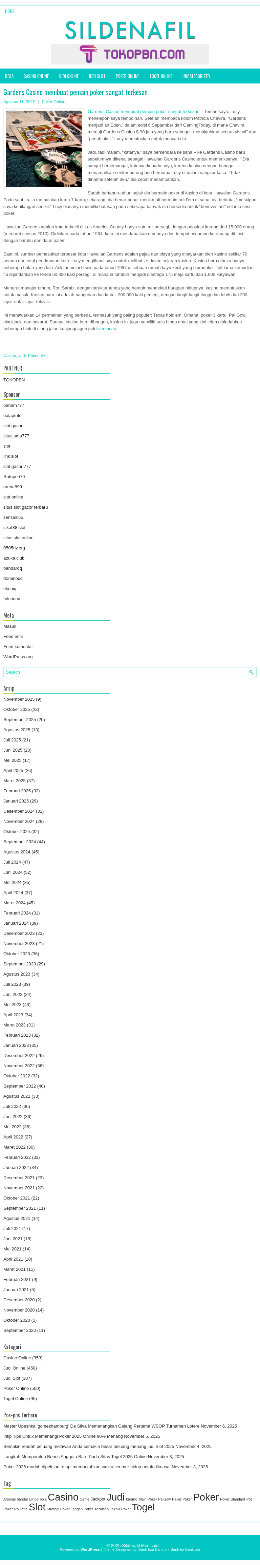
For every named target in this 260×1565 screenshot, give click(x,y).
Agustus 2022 (16, 1096)
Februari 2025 (17, 790)
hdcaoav (11, 598)
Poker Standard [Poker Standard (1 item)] (232, 1499)
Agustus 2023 (16, 974)
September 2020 (19, 1330)
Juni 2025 (12, 750)
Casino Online (36, 76)
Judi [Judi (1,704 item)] (116, 1497)
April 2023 (13, 1014)
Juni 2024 (12, 872)
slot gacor (12, 425)
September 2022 (19, 1086)
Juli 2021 (12, 1228)
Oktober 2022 (16, 1075)
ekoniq (9, 588)
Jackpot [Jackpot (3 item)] (98, 1499)
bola (9, 76)
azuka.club (13, 558)
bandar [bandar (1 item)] (22, 1499)
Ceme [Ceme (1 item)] (84, 1499)
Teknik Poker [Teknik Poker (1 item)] (120, 1509)
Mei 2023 (12, 1004)
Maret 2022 (14, 1147)
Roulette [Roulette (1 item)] (20, 1509)
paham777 (13, 405)
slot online (13, 496)
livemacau (106, 328)
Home (9, 11)
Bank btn (192, 1549)
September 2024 (19, 841)
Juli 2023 (12, 984)
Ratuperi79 (14, 476)
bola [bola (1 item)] (43, 1499)
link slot (10, 456)
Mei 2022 (12, 1126)
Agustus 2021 (16, 1218)
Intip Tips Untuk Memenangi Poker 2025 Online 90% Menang (63, 1436)
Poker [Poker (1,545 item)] (206, 1497)
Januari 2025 (16, 801)
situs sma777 (16, 435)
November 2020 (19, 1310)
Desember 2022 (19, 1055)
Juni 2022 (12, 1116)
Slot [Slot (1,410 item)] (37, 1507)
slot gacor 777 (17, 466)
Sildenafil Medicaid (140, 1545)
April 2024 (13, 892)
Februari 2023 (17, 1035)
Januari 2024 (16, 923)
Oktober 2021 (16, 1198)
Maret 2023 (14, 1024)
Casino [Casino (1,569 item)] (63, 1497)
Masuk (9, 626)
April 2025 (13, 770)
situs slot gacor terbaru (25, 507)
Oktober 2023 (16, 953)
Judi (22, 355)
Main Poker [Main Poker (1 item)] (148, 1499)
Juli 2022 (12, 1106)
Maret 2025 (14, 780)
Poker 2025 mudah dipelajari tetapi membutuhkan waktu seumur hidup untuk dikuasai (87, 1466)
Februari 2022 (17, 1157)
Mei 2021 (12, 1248)
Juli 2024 (12, 862)
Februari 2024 (17, 913)
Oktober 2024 (16, 831)
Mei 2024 (12, 882)
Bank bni (162, 1549)
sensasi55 (13, 517)
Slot (44, 355)
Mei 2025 (12, 760)
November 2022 (19, 1065)
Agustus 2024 (16, 851)
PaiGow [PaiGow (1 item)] (164, 1499)
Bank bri (177, 1549)
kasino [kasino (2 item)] (131, 1499)
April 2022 (13, 1136)
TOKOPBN (14, 379)
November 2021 (19, 1187)
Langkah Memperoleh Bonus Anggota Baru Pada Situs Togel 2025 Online (75, 1456)
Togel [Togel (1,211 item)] (143, 1507)
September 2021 (19, 1208)
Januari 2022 (16, 1167)
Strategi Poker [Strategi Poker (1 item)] (58, 1509)
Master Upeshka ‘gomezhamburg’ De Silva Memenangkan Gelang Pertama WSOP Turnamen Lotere (101, 1426)
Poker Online (127, 76)
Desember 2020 (19, 1299)
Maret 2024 (14, 902)
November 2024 (19, 821)
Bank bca (146, 1549)
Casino (9, 355)
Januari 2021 (16, 1289)
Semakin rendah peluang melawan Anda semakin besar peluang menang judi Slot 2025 (88, 1446)
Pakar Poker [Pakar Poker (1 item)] (182, 1499)
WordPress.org (17, 656)
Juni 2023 (12, 994)
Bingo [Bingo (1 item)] (34, 1499)
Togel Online (160, 76)
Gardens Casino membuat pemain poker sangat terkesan (143, 111)
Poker (33, 355)
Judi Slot (97, 76)
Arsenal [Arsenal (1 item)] (9, 1499)
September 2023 (19, 963)
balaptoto (12, 415)
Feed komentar (18, 646)
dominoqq (13, 578)
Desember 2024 (19, 811)
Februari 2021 (17, 1279)
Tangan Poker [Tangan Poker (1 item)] (82, 1509)
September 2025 (19, 719)
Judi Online (69, 76)
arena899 (12, 486)
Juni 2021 (12, 1238)
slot (6, 446)
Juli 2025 (12, 739)
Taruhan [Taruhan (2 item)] (101, 1509)
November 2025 (19, 699)
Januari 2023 (16, 1045)
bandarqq (12, 568)
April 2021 (13, 1259)
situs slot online (18, 537)
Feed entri (13, 636)
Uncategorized (196, 76)
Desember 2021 (19, 1177)
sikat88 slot (14, 527)
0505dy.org (14, 547)
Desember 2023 (19, 933)
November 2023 (19, 943)
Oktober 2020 (16, 1320)
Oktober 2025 (16, 709)
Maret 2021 (14, 1269)
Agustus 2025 (16, 729)
